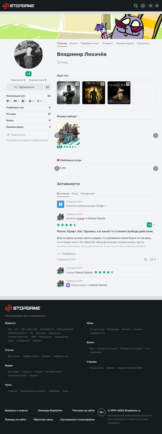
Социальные (61, 337)
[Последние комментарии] (143, 6)
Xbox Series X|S (29, 329)
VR (31, 333)
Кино (11, 340)
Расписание (96, 368)
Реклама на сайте (83, 410)
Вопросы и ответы (16, 410)
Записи (110, 368)
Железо (37, 340)
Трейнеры (54, 391)
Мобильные (45, 337)
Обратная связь (43, 419)
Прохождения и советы (32, 391)
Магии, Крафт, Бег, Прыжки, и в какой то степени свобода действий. (105, 231)
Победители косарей (131, 348)
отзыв (80, 218)
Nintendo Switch (65, 329)
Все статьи (14, 356)
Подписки (18, 80)
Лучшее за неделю (107, 348)
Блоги (90, 342)
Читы (8, 384)
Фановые (41, 333)
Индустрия (55, 333)
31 (39, 101)
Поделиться (15, 135)
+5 (147, 348)
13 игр (101, 206)
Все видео (13, 371)
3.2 (59, 147)
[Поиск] (135, 5)
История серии (54, 371)
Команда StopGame (50, 410)
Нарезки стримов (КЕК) (130, 368)
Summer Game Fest (18, 337)
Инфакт (34, 375)
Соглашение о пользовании (77, 419)
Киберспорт (23, 340)
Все (10, 329)
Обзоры (46, 356)
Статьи (9, 350)
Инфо (62, 62)
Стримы (92, 361)
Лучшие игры (97, 329)
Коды (65, 391)
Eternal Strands (96, 218)
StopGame (95, 352)
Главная (12, 391)
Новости (10, 323)
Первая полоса (31, 356)
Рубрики (27, 371)
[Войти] (150, 6)
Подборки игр (60, 356)
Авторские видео (17, 375)
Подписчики (37, 80)
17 (32, 101)
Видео (9, 365)
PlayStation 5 (47, 329)
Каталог (126, 329)
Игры (90, 323)
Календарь (113, 329)
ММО (33, 337)
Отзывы (138, 329)
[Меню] (157, 6)
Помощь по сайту (15, 419)
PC (16, 329)
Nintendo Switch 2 (17, 333)
